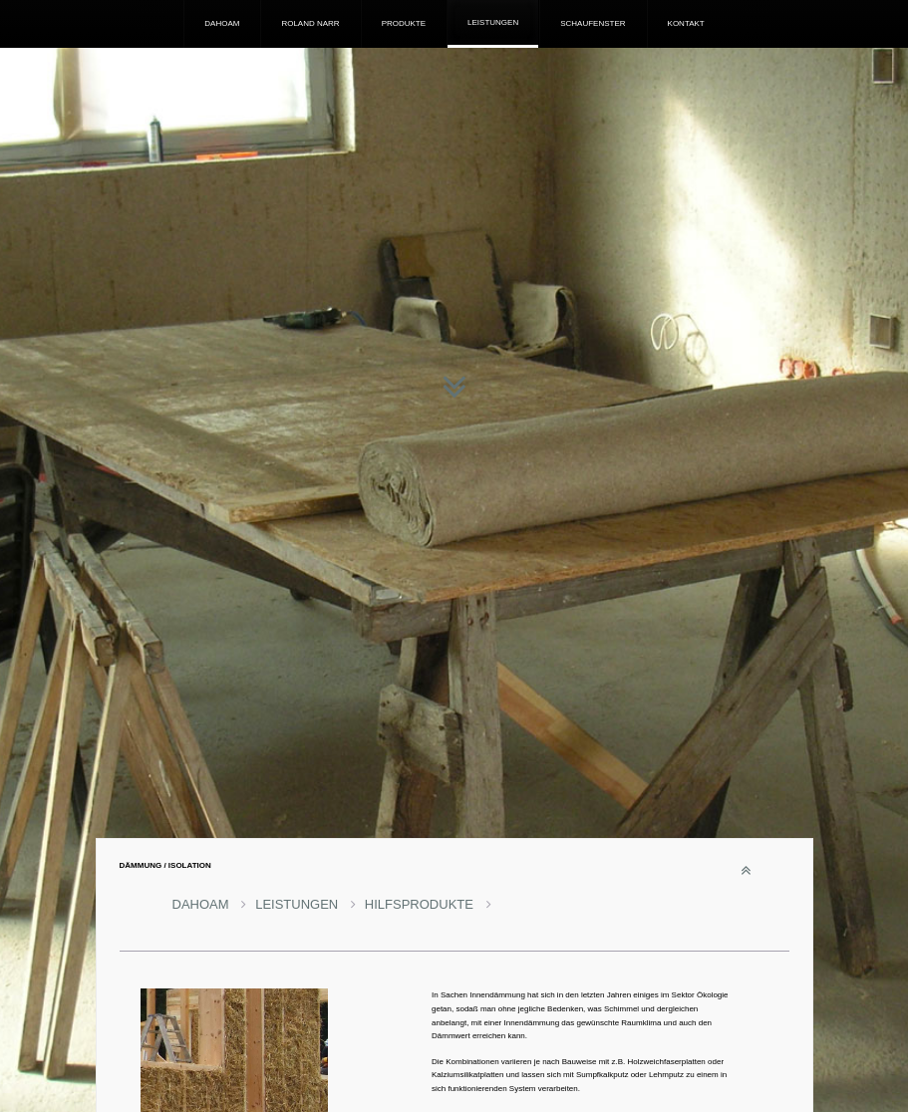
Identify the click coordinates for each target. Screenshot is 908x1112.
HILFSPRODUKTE (428, 904)
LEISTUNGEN (492, 22)
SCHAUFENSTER (592, 23)
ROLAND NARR (310, 23)
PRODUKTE (404, 23)
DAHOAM (221, 23)
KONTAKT (686, 23)
